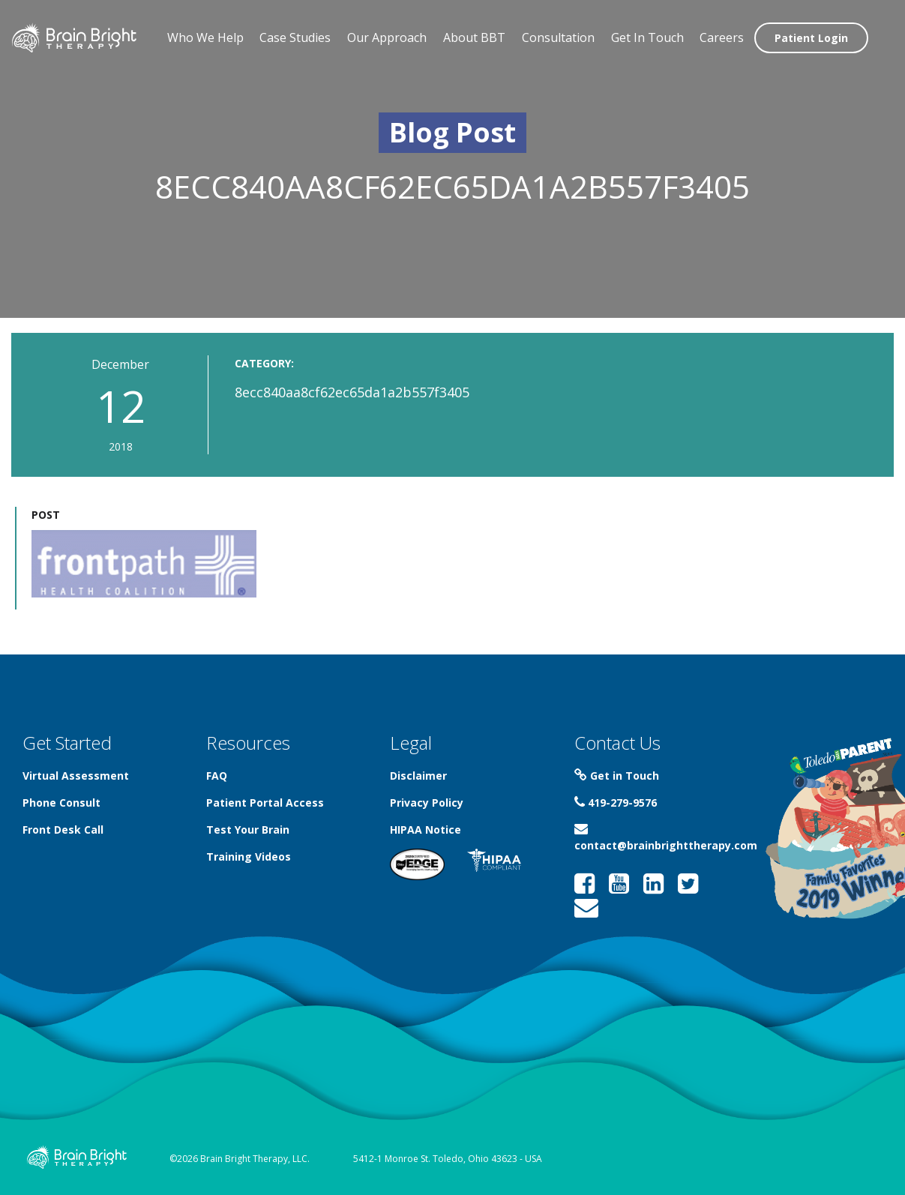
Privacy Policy (426, 802)
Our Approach (387, 37)
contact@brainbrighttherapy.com (665, 837)
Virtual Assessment (75, 775)
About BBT (474, 37)
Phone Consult (61, 802)
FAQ (216, 775)
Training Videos (248, 856)
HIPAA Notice (425, 829)
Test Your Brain (247, 829)
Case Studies (295, 37)
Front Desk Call (62, 829)
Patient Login (811, 38)
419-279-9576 (615, 802)
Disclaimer (418, 775)
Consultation (558, 37)
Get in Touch (616, 775)
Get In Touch (647, 37)
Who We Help (205, 37)
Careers (722, 37)
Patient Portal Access (265, 802)
